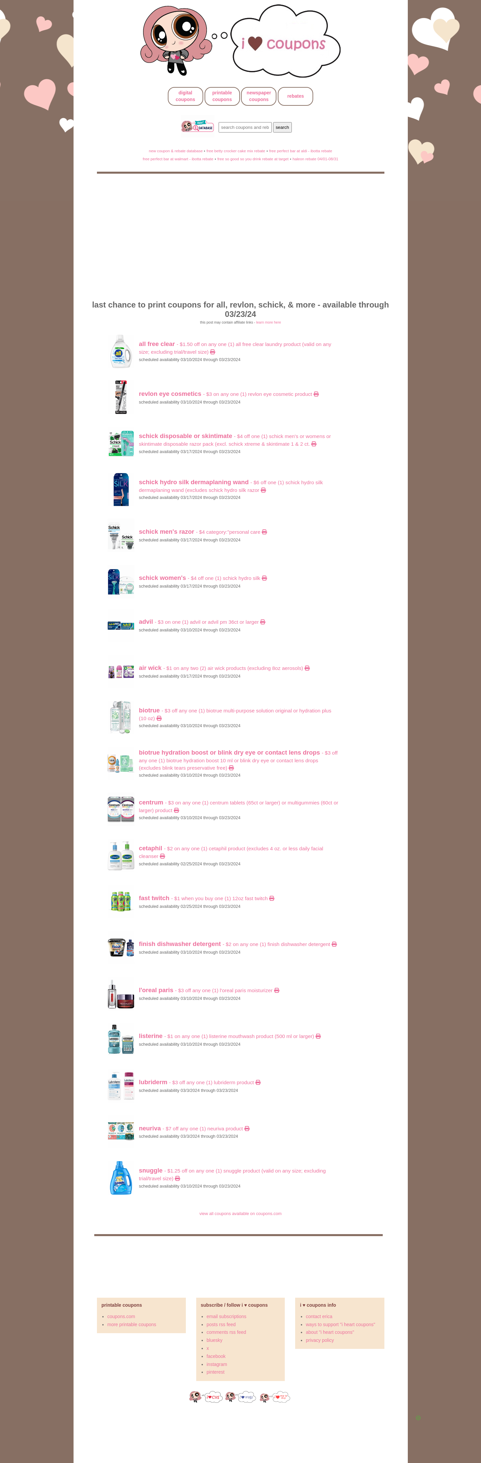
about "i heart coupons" (330, 1332)
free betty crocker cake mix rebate (236, 151)
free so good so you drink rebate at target (252, 159)
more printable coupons (131, 1324)
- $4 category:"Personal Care (203, 532)
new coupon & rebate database (176, 151)
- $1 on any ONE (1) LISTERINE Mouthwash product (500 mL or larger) (230, 1036)
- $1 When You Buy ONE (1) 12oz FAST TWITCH (206, 898)
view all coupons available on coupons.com (240, 1213)
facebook (216, 1356)
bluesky (214, 1340)
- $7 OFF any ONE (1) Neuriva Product (194, 1128)
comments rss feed (226, 1332)
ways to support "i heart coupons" (340, 1324)
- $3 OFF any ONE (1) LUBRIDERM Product (199, 1082)
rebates (295, 96)
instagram (217, 1364)
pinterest (216, 1372)
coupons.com (121, 1316)
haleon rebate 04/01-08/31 (315, 159)
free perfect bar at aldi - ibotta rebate (300, 151)
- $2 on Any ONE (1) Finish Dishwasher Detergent (238, 944)
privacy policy (320, 1340)
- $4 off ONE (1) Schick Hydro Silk (203, 578)
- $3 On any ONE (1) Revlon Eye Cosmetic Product (229, 394)
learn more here (268, 322)
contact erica (319, 1316)
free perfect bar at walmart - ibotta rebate (178, 159)
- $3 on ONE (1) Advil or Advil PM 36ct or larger (202, 622)
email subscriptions (226, 1316)
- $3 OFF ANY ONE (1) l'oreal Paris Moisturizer (209, 990)
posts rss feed (221, 1324)
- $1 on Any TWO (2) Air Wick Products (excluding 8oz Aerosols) (224, 668)
